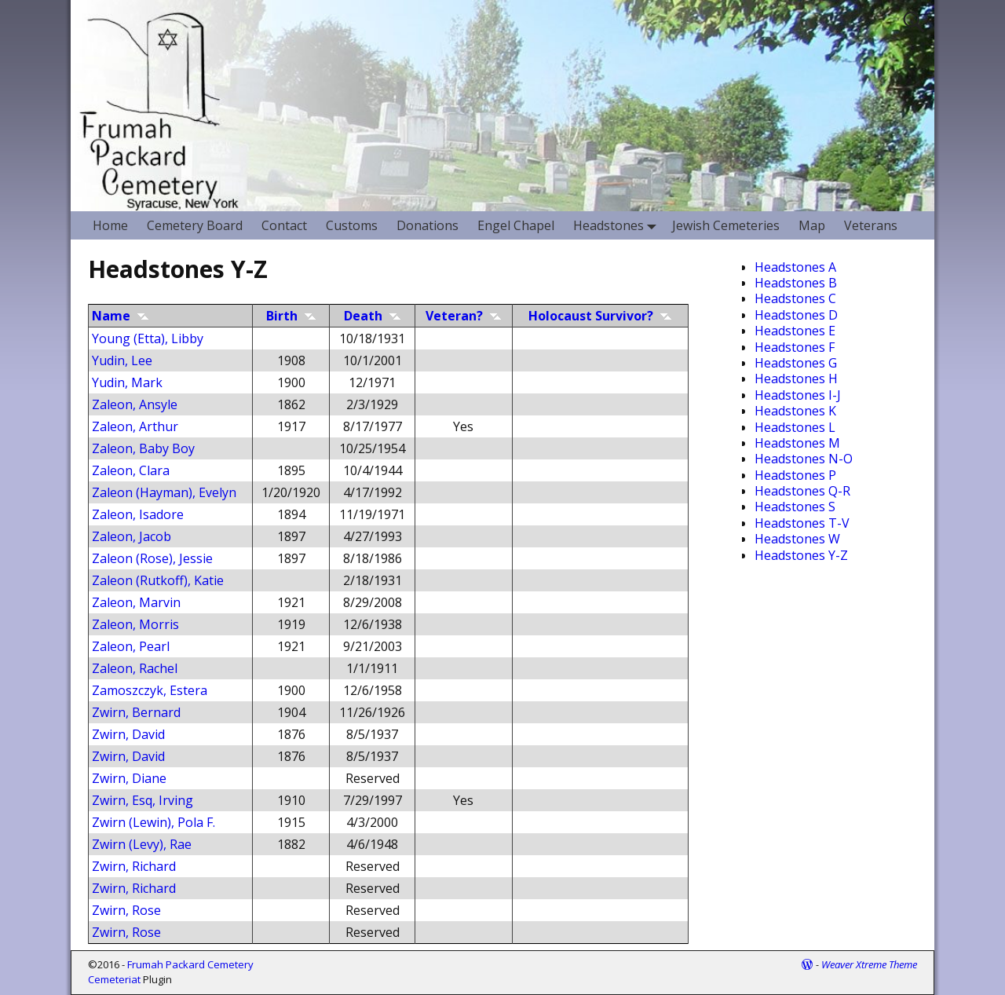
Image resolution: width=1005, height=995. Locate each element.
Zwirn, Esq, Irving (142, 800)
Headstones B (796, 282)
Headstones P (795, 475)
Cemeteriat (114, 979)
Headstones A (795, 267)
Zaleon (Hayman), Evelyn (164, 492)
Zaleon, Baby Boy (143, 448)
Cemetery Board (195, 225)
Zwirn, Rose (126, 910)
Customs (352, 225)
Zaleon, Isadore (138, 514)
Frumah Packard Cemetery (190, 964)
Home (110, 225)
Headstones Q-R (802, 490)
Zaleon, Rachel (134, 668)
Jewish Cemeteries (726, 225)
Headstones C (795, 298)
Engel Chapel (515, 225)
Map (812, 225)
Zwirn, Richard (134, 866)
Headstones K (795, 410)
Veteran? (464, 315)
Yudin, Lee (122, 360)
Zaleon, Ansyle (134, 404)
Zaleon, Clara (131, 470)
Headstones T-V (802, 523)
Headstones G (796, 362)
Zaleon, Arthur (135, 426)
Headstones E (795, 330)
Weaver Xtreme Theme (869, 964)
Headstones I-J (798, 395)
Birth (291, 315)
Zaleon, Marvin (136, 602)
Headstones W (797, 538)
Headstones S (795, 506)
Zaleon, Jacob (131, 536)
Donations (428, 225)
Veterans (870, 225)
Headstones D (796, 315)
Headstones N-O (804, 458)
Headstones (618, 225)
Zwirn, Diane (129, 778)
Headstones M (797, 443)
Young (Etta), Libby (147, 338)
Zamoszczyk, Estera (149, 690)
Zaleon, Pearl (131, 646)
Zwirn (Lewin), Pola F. (153, 822)
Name (120, 315)
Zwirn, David (128, 734)
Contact (284, 225)
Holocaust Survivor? (600, 315)
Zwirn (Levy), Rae (142, 844)
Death (372, 315)
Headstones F (795, 347)
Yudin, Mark (127, 382)
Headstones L (795, 427)
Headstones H (796, 378)
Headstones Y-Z (801, 555)
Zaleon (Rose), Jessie (152, 558)
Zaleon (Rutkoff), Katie (158, 580)
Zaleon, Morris (135, 624)
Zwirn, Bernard (136, 712)
